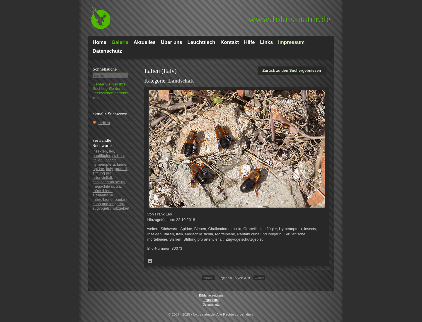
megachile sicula (107, 186)
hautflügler (101, 155)
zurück (208, 278)
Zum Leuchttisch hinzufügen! (150, 261)
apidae (98, 169)
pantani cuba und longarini (110, 201)
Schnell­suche (105, 68)
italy (109, 169)
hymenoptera (104, 164)
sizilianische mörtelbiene (103, 197)
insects (110, 160)
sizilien (104, 123)
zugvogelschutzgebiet (111, 208)
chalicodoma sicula (109, 182)
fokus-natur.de (290, 19)
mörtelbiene (103, 191)
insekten (100, 151)
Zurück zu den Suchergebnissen (291, 70)
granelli (121, 169)
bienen (122, 164)
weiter (259, 278)
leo (111, 151)
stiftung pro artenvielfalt (102, 175)
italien (98, 160)
